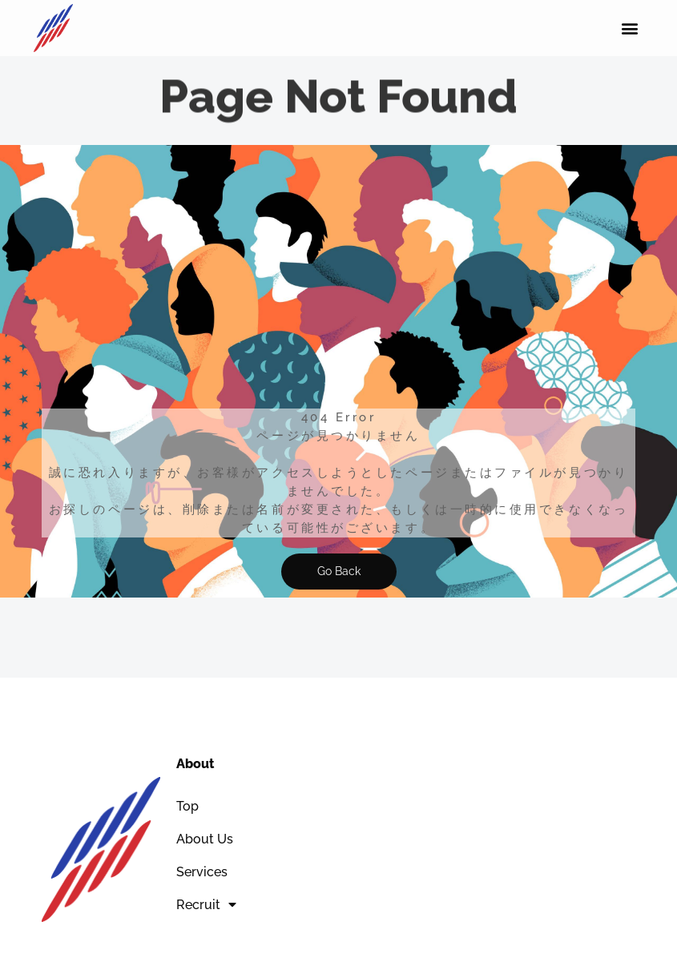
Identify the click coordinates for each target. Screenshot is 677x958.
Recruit (206, 904)
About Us (204, 839)
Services (202, 872)
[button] (630, 28)
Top (187, 806)
